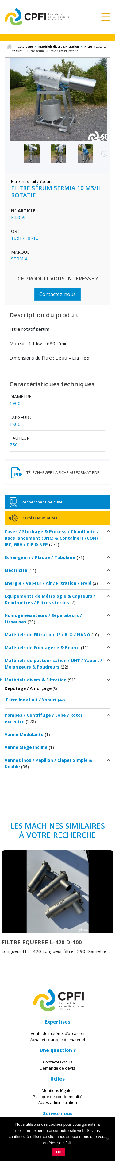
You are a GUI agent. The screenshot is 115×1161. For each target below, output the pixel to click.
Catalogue (25, 46)
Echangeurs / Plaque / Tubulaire (40, 557)
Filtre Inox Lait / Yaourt (31, 700)
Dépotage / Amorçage (28, 688)
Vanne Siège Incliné (26, 747)
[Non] (107, 1139)
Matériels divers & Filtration (58, 46)
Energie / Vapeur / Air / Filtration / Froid (48, 583)
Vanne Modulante (24, 734)
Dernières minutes (39, 518)
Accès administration (57, 1102)
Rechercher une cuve (42, 502)
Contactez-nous (57, 294)
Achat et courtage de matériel (57, 1039)
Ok (58, 1152)
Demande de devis (57, 1068)
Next (101, 157)
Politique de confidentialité (57, 1096)
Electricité (16, 570)
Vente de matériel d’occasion (57, 1033)
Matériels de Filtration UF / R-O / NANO (47, 635)
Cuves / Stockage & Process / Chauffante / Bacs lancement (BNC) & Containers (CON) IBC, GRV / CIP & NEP (52, 538)
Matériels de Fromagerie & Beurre (42, 647)
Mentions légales (58, 1090)
